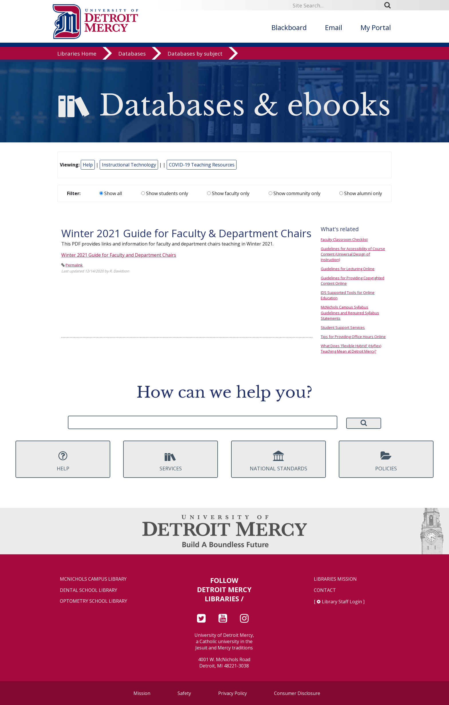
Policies (386, 461)
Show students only (164, 193)
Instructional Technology (129, 165)
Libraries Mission (335, 579)
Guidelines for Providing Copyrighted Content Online (352, 280)
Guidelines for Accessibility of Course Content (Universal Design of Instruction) (353, 254)
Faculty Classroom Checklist (344, 239)
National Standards (278, 461)
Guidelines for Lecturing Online (348, 268)
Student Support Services (343, 327)
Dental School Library (88, 590)
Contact (325, 590)
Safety (184, 693)
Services (170, 461)
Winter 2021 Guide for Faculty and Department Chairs (118, 255)
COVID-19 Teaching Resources (202, 165)
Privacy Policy (232, 693)
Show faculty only (228, 193)
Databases (132, 55)
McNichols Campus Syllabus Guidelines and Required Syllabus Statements (350, 313)
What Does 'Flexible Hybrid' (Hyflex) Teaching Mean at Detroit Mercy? (351, 348)
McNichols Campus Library (93, 579)
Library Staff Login (342, 601)
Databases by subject (195, 55)
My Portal (376, 27)
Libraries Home (77, 55)
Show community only (294, 193)
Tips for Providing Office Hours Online (353, 336)
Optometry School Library (93, 601)
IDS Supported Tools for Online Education (348, 295)
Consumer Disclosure (297, 693)
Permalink (74, 265)
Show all (110, 193)
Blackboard (289, 27)
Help (88, 165)
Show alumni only (360, 193)
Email (333, 27)
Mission (141, 693)
